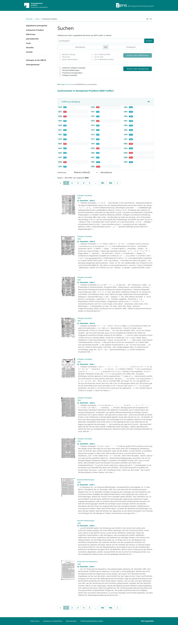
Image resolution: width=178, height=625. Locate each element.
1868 (60, 162)
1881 (93, 157)
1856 (60, 107)
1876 (93, 134)
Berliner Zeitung (68, 54)
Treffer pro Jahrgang (70, 101)
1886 (126, 116)
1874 (93, 125)
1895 (126, 157)
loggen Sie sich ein (67, 84)
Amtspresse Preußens (35, 30)
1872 (93, 116)
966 (110, 183)
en (151, 19)
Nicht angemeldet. (147, 621)
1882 (93, 162)
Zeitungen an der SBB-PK (36, 60)
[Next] (117, 183)
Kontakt (29, 52)
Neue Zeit (66, 57)
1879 (93, 148)
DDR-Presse (30, 34)
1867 (60, 157)
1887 (126, 121)
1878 (93, 143)
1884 (126, 107)
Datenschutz (35, 621)
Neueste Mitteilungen (70, 70)
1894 (126, 153)
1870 (93, 107)
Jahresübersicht (32, 39)
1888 (126, 125)
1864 (60, 143)
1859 (60, 121)
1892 (126, 143)
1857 (60, 112)
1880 (93, 153)
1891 (126, 139)
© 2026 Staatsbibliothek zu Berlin (91, 621)
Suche (37, 19)
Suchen (149, 41)
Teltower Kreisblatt (69, 75)
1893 (126, 148)
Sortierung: (61, 172)
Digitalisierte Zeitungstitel (36, 25)
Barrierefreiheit (71, 621)
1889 (126, 130)
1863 (60, 139)
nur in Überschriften (102, 54)
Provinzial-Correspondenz (72, 73)
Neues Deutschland (70, 59)
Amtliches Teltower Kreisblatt (73, 68)
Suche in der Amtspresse (138, 69)
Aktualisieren (106, 172)
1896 (126, 162)
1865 (60, 148)
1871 (93, 112)
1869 (60, 166)
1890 (126, 134)
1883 (93, 166)
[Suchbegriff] (100, 41)
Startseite (29, 19)
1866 (60, 153)
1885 (126, 112)
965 (102, 183)
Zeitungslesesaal (32, 64)
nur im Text (98, 57)
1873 (93, 121)
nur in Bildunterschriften (104, 59)
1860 (60, 125)
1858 (60, 116)
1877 (93, 139)
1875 (93, 130)
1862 (60, 134)
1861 (60, 130)
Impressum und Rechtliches (52, 621)
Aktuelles (30, 47)
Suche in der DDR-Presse (138, 55)
